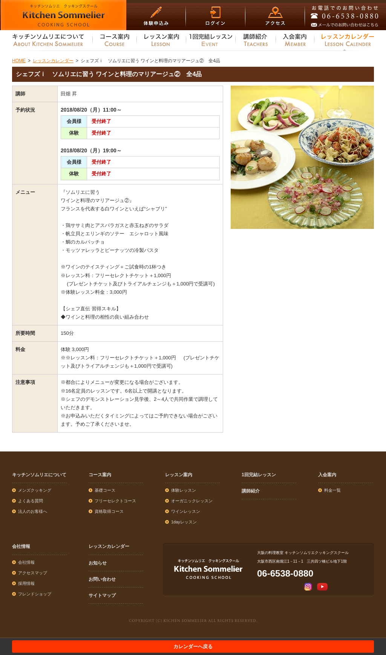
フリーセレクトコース (115, 501)
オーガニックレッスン (192, 501)
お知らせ (98, 563)
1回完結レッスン (259, 474)
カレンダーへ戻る (193, 646)
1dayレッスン (184, 522)
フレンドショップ (34, 594)
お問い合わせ (102, 579)
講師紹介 (251, 491)
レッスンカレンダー (109, 546)
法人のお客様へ (32, 511)
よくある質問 (30, 501)
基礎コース (105, 490)
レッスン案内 (178, 474)
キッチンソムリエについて (39, 474)
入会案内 (327, 474)
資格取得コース (109, 511)
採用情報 (26, 583)
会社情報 (21, 546)
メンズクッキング (34, 490)
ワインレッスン (185, 511)
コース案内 (100, 474)
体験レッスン (183, 490)
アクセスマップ (32, 573)
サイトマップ (102, 595)
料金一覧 (332, 490)
